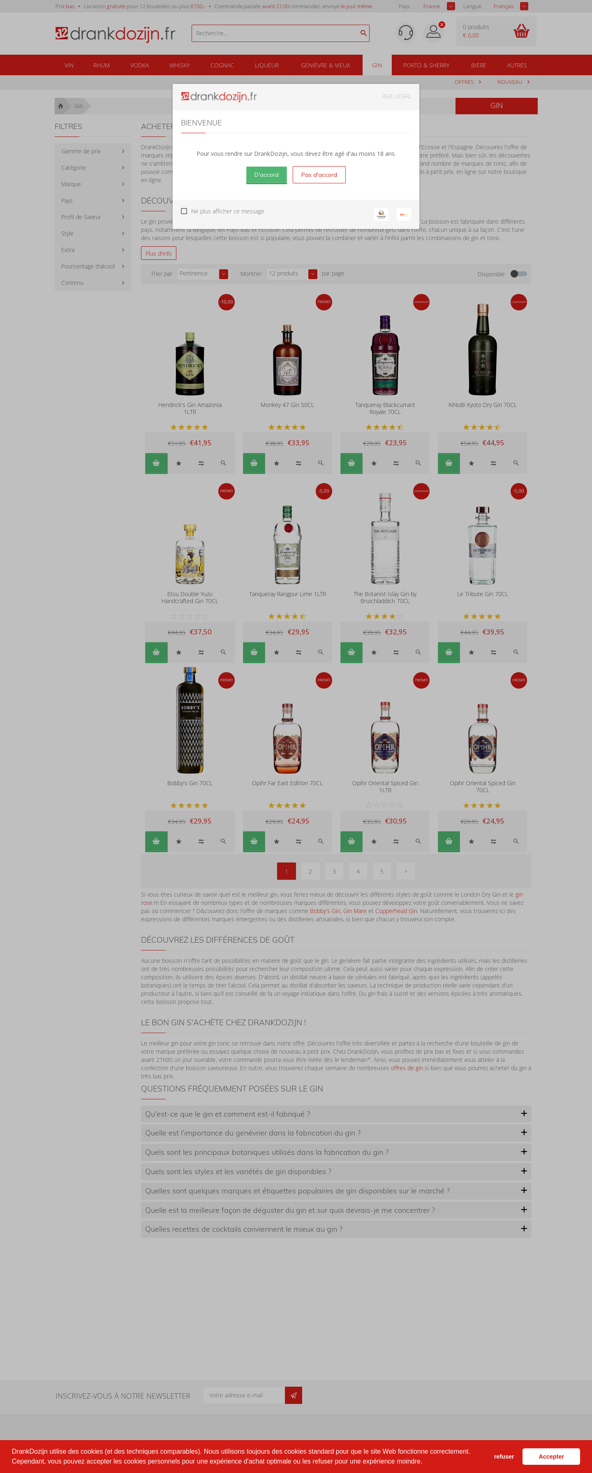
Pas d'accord (319, 174)
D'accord (266, 174)
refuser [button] (504, 1456)
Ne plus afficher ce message (227, 211)
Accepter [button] (551, 1456)
